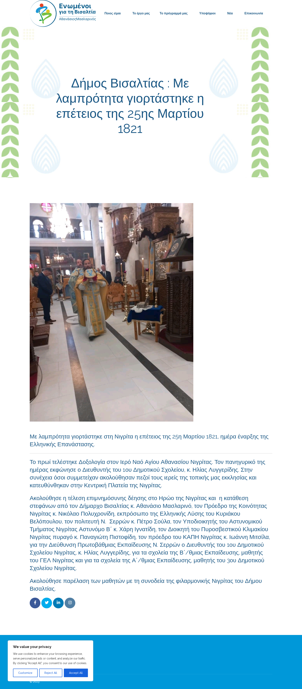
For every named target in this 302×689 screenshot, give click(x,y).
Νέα (230, 13)
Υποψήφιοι (207, 13)
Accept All (76, 672)
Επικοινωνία (253, 13)
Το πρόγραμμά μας (173, 13)
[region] (50, 660)
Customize (25, 672)
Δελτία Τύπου (179, 146)
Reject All (50, 672)
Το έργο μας (141, 13)
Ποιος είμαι (112, 13)
